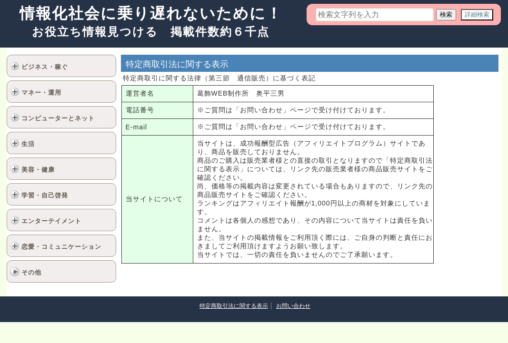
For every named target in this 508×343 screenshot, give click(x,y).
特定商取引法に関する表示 (233, 306)
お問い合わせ (293, 306)
